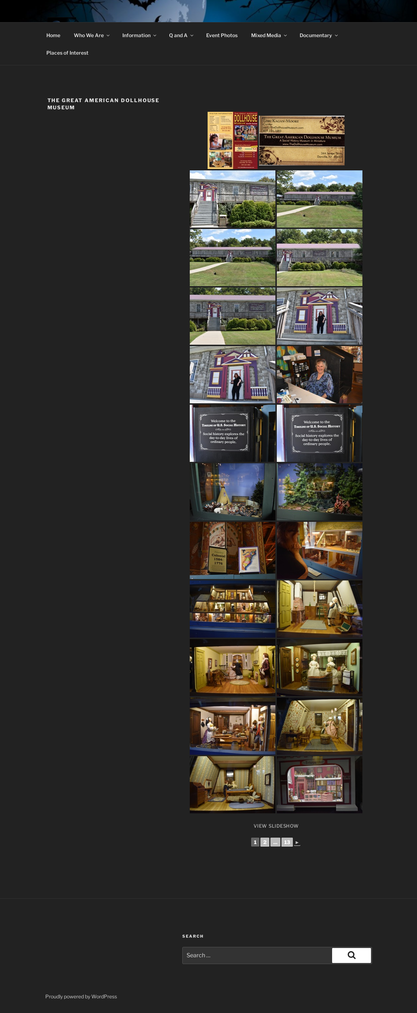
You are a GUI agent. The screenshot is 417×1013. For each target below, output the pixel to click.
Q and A (181, 35)
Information (139, 35)
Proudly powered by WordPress (81, 996)
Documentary (319, 35)
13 (287, 842)
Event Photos (222, 35)
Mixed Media (269, 35)
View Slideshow (276, 826)
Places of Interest (67, 53)
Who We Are (92, 35)
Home (53, 35)
